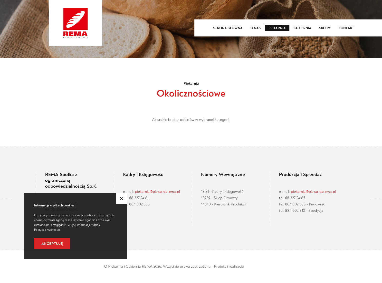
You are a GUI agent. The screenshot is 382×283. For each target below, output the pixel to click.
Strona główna (228, 28)
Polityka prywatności (47, 229)
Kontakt (346, 28)
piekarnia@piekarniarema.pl (157, 192)
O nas (255, 28)
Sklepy (325, 28)
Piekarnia (277, 28)
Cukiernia (302, 28)
